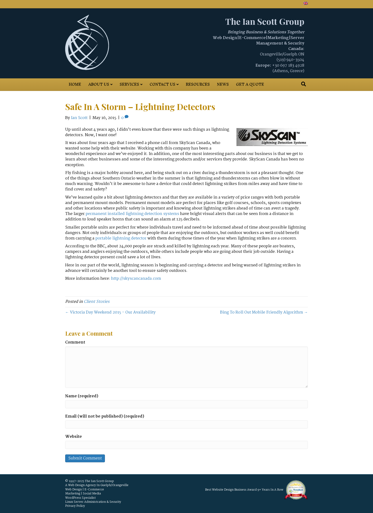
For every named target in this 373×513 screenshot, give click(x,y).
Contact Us (162, 84)
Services (129, 84)
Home (75, 84)
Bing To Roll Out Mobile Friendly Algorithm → (264, 312)
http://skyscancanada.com (136, 278)
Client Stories (96, 302)
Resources (198, 84)
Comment (75, 342)
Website (73, 436)
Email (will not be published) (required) (104, 416)
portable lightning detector (121, 238)
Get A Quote (250, 84)
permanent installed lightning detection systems (132, 214)
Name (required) (81, 396)
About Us (98, 84)
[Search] (303, 84)
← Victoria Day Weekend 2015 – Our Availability (110, 312)
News (223, 84)
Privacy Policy (75, 505)
